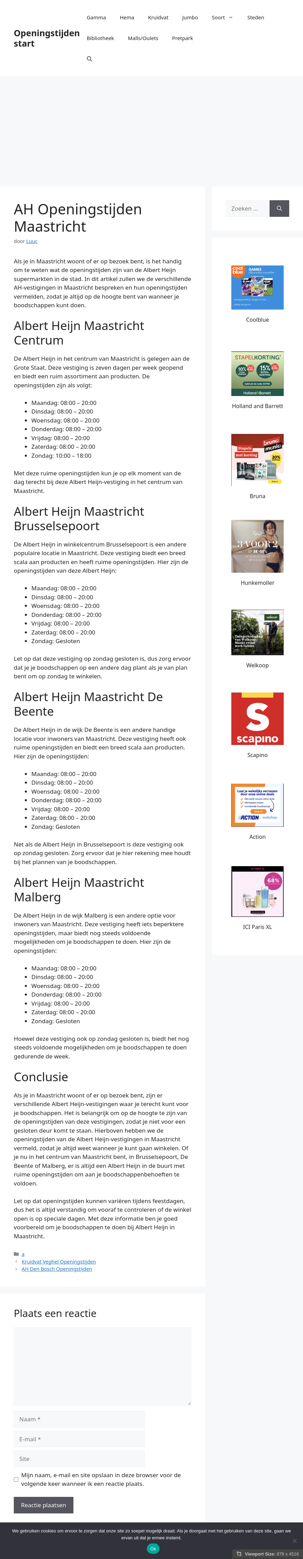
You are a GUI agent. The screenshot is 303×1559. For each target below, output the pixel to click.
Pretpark (182, 38)
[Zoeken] (279, 208)
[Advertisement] (151, 127)
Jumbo (190, 17)
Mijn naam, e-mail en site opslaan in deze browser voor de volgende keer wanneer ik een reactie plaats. (101, 1479)
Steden (255, 17)
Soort (226, 17)
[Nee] (294, 1540)
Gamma (96, 17)
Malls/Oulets (143, 38)
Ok (153, 1548)
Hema (127, 17)
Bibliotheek (100, 38)
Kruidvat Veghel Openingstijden (59, 1261)
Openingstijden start (47, 38)
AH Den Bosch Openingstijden (57, 1269)
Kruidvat (158, 17)
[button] (89, 58)
